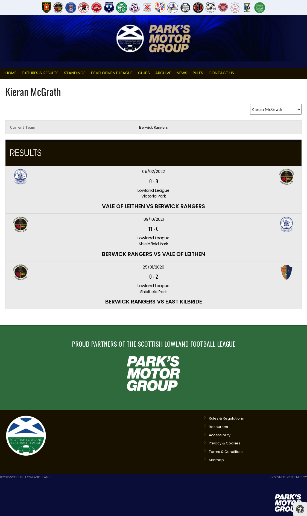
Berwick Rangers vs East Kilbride (153, 301)
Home (10, 73)
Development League (112, 73)
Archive (163, 73)
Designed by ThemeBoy (288, 477)
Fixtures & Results (40, 73)
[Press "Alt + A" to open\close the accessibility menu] (300, 509)
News (182, 73)
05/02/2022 (153, 171)
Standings (75, 73)
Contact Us (221, 73)
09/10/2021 (154, 219)
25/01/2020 (153, 267)
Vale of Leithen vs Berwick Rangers (153, 206)
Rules (198, 73)
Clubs (144, 73)
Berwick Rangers (153, 127)
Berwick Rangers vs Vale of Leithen (153, 254)
